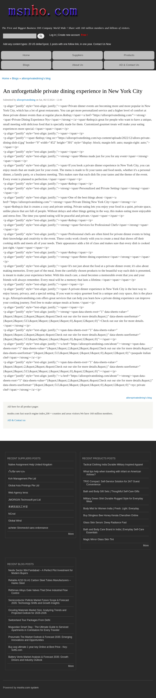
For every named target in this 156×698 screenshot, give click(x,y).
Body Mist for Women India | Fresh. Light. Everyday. (111, 508)
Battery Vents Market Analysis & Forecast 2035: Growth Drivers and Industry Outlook (38, 658)
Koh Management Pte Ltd (22, 478)
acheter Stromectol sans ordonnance (28, 527)
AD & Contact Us (129, 64)
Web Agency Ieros (18, 492)
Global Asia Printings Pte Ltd (23, 485)
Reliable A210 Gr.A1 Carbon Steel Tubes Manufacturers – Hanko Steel (39, 582)
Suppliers (77, 55)
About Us (77, 64)
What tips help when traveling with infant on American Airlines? (112, 473)
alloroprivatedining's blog (36, 78)
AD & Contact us (16, 420)
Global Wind (15, 520)
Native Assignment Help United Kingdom (30, 464)
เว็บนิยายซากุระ (16, 471)
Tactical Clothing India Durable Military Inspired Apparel (113, 464)
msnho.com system (28, 687)
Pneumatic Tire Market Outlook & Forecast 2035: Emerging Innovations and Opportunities (40, 638)
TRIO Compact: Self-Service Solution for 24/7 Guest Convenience (111, 483)
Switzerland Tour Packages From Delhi (29, 620)
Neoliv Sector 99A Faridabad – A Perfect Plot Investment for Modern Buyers (40, 572)
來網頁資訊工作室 (18, 506)
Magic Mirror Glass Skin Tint (98, 539)
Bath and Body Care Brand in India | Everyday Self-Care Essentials (113, 531)
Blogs (26, 64)
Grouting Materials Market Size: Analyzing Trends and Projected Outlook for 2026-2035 (37, 611)
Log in (52, 35)
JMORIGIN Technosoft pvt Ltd (24, 499)
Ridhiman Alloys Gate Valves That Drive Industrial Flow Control (38, 592)
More (71, 533)
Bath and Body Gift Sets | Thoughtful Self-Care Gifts (111, 491)
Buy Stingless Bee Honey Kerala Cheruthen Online (110, 515)
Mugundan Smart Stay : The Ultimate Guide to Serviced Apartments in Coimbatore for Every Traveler (38, 628)
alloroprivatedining (26, 99)
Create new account (69, 35)
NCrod (11, 513)
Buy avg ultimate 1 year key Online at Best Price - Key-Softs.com (38, 648)
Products (129, 55)
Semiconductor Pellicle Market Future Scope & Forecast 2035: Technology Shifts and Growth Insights (38, 601)
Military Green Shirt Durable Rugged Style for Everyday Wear (113, 500)
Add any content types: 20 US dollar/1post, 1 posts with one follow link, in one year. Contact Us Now (57, 44)
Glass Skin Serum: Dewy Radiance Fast (105, 522)
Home (26, 55)
